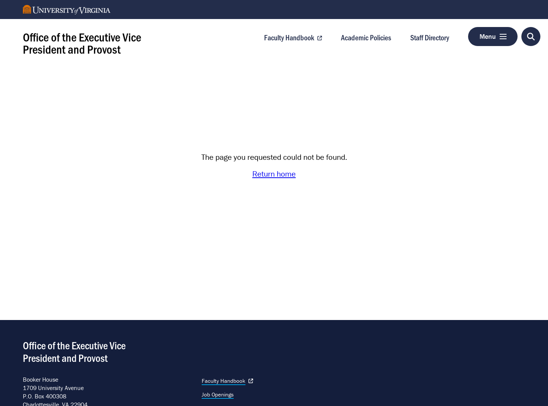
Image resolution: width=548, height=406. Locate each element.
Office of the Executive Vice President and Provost (82, 43)
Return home (274, 174)
